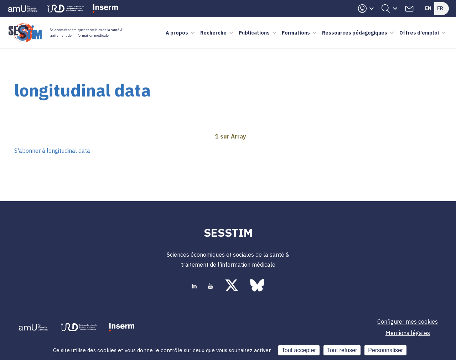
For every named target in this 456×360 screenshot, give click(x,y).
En (428, 8)
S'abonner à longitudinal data (52, 150)
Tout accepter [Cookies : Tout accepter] (299, 350)
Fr (440, 8)
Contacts (409, 8)
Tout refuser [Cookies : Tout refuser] (342, 350)
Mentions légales (407, 332)
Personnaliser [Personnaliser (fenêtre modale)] (385, 350)
